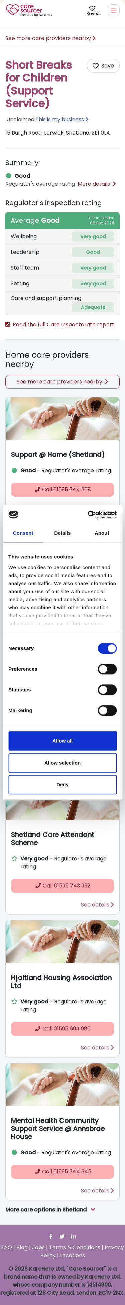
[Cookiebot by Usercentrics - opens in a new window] (88, 514)
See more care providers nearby (50, 38)
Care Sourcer (29, 10)
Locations (72, 1255)
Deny (62, 784)
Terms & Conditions (74, 1247)
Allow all (62, 741)
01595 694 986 (62, 1028)
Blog (22, 1247)
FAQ (6, 1247)
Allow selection (62, 763)
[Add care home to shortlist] (103, 66)
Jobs (38, 1247)
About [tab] (102, 533)
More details (97, 184)
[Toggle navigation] (114, 10)
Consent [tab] (23, 533)
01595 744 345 (62, 1171)
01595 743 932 (62, 885)
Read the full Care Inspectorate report (59, 324)
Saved (93, 10)
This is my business (59, 119)
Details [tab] (62, 533)
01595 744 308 (62, 489)
